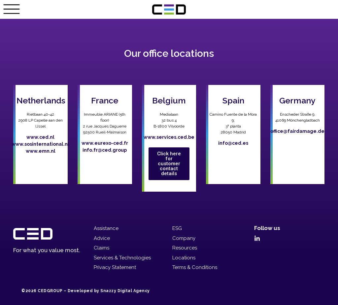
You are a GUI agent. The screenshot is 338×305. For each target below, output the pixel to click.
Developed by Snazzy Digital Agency (109, 290)
